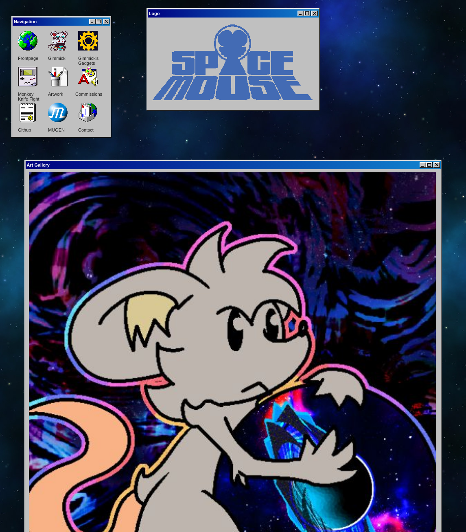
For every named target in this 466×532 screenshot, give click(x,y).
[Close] (106, 21)
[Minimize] (92, 21)
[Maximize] (99, 21)
